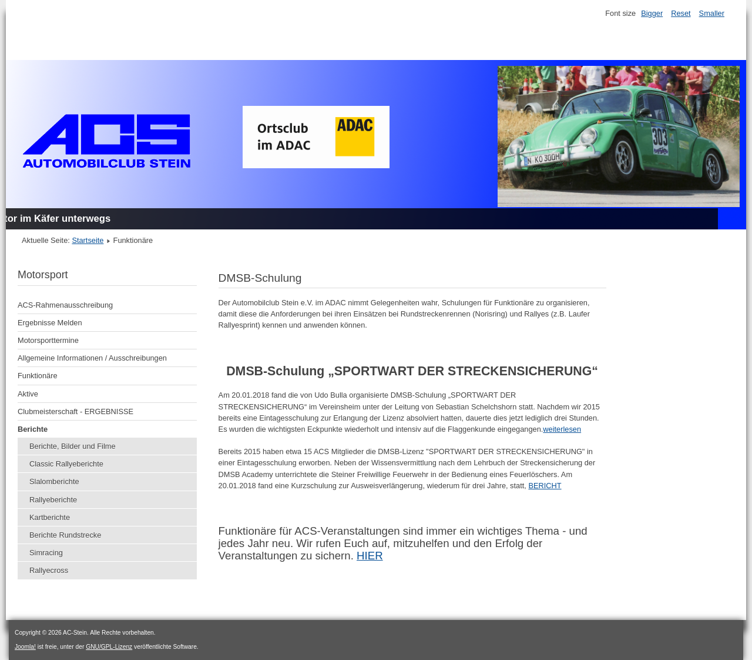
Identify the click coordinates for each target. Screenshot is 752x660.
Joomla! (25, 647)
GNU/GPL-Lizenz (109, 647)
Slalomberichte (54, 481)
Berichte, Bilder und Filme (72, 446)
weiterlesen (562, 429)
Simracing (46, 552)
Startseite (87, 240)
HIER (370, 555)
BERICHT (544, 485)
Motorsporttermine (48, 340)
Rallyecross (48, 570)
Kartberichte (49, 517)
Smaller (711, 13)
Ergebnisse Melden (50, 322)
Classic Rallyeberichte (66, 463)
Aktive (28, 393)
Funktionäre (38, 375)
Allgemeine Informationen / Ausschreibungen (92, 358)
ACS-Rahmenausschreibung (65, 305)
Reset (680, 13)
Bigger (652, 13)
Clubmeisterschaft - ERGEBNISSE (75, 411)
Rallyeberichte (53, 499)
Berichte (33, 429)
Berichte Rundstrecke (65, 535)
